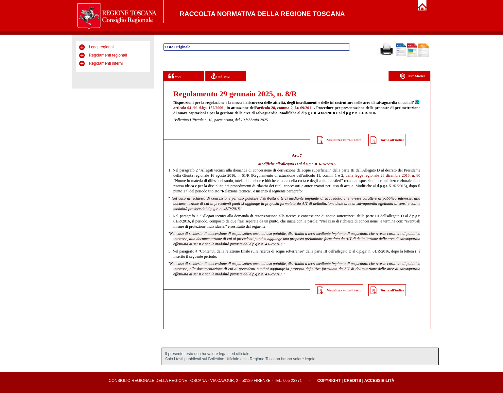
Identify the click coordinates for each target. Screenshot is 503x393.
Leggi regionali (101, 47)
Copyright (328, 380)
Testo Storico (412, 76)
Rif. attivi (220, 76)
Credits (352, 380)
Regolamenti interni (106, 63)
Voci (174, 76)
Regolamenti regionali (108, 55)
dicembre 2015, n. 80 (403, 175)
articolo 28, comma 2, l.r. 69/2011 (285, 108)
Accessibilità (379, 380)
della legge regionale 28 (365, 175)
